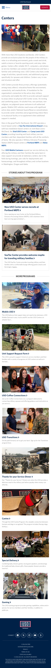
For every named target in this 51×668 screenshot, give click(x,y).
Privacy (25, 649)
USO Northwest (25, 2)
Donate (45, 7)
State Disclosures (25, 654)
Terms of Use (25, 652)
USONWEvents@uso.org (25, 647)
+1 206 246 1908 (25, 644)
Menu (6, 7)
